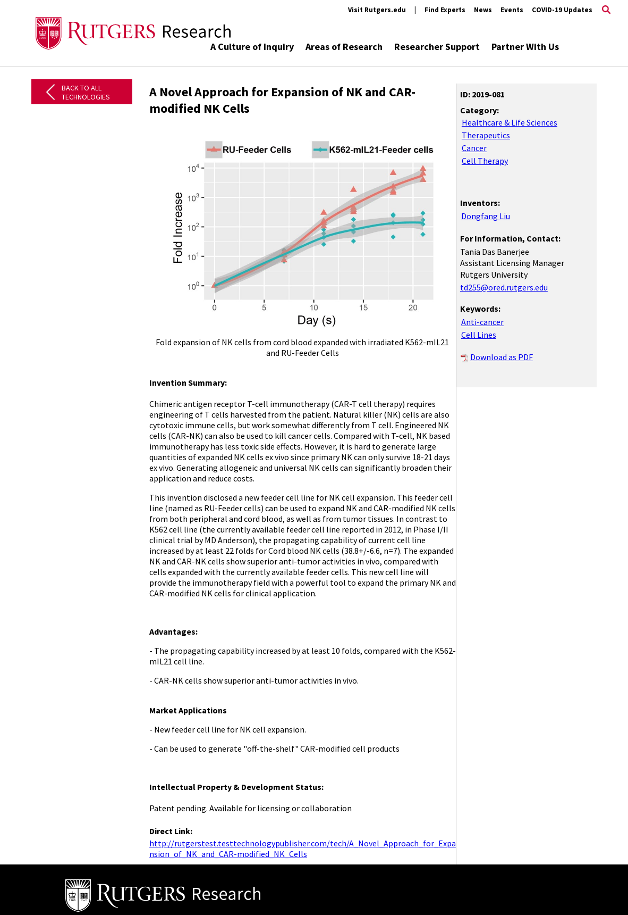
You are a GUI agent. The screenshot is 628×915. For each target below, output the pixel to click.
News (483, 9)
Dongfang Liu (485, 216)
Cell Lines (478, 334)
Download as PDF (501, 357)
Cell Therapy (485, 160)
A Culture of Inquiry (252, 46)
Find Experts (445, 9)
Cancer (474, 148)
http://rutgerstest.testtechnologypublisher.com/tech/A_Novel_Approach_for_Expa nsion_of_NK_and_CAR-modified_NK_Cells (302, 848)
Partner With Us (525, 46)
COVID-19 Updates (562, 9)
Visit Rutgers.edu (377, 9)
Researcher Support (437, 46)
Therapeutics (486, 135)
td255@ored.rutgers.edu (504, 287)
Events (511, 9)
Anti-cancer (482, 322)
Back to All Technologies (86, 92)
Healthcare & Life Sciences (509, 122)
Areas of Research (344, 46)
